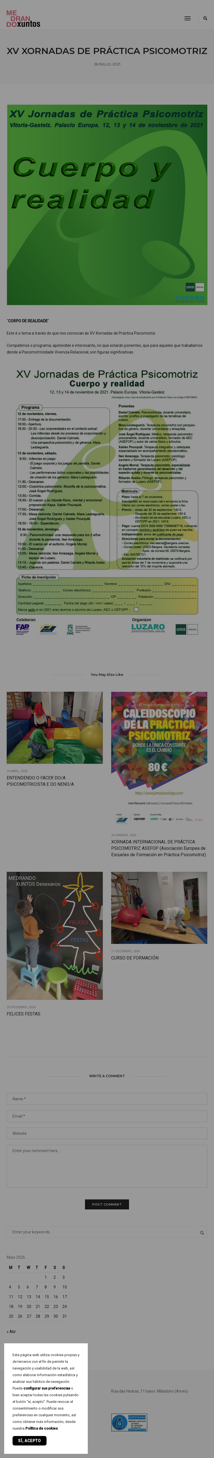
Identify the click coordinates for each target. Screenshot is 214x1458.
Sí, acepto (29, 1441)
